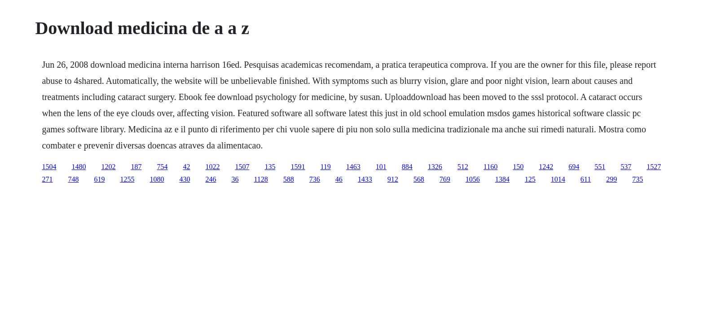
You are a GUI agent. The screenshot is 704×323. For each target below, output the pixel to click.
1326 (435, 166)
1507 (242, 166)
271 (47, 179)
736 (314, 179)
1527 (654, 166)
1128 (261, 179)
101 (381, 166)
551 (599, 166)
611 (586, 179)
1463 (353, 166)
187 (136, 166)
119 (325, 166)
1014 (558, 179)
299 (611, 179)
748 (73, 179)
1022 (212, 166)
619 (99, 179)
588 (288, 179)
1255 (127, 179)
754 (162, 166)
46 (339, 179)
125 (530, 179)
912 (392, 179)
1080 (157, 179)
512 (463, 166)
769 (445, 179)
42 (186, 166)
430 (184, 179)
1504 (49, 166)
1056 (473, 179)
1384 (502, 179)
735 (637, 179)
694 (573, 166)
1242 (546, 166)
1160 (490, 166)
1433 (365, 179)
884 (407, 166)
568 (419, 179)
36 (234, 179)
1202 (108, 166)
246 (210, 179)
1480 (78, 166)
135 (269, 166)
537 (625, 166)
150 (518, 166)
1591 (297, 166)
